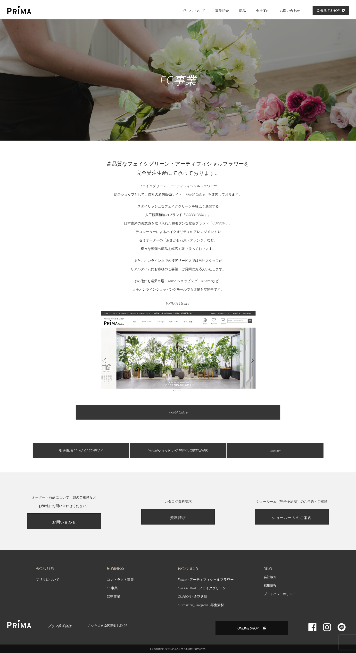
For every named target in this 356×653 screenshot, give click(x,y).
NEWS (268, 568)
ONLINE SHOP (331, 10)
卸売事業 (113, 596)
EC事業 (112, 588)
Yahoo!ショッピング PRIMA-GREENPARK (178, 451)
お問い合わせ (290, 10)
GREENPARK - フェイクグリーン (202, 588)
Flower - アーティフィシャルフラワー (206, 579)
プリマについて (193, 10)
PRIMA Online (178, 412)
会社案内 (263, 10)
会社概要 (270, 577)
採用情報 (270, 585)
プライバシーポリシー (279, 594)
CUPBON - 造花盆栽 (192, 596)
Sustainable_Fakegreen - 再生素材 (201, 605)
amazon (275, 451)
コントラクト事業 (120, 579)
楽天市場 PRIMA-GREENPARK (81, 451)
